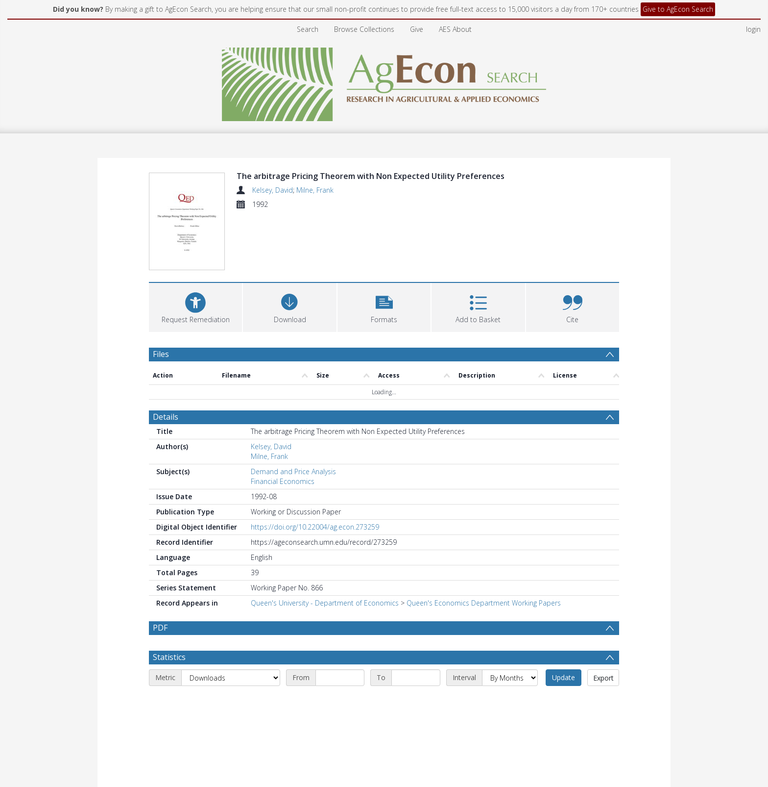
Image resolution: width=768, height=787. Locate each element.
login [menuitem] (753, 29)
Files (161, 354)
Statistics (169, 657)
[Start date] (339, 677)
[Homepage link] (384, 81)
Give (416, 29)
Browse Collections (364, 29)
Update (563, 677)
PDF (160, 627)
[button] (384, 306)
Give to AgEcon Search (678, 9)
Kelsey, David (272, 190)
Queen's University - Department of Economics (325, 603)
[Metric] (230, 677)
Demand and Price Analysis (293, 471)
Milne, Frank (315, 190)
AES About (455, 29)
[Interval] (510, 677)
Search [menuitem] (307, 29)
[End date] (415, 677)
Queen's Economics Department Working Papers (484, 603)
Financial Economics (282, 481)
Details (165, 416)
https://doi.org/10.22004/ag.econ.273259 (315, 527)
